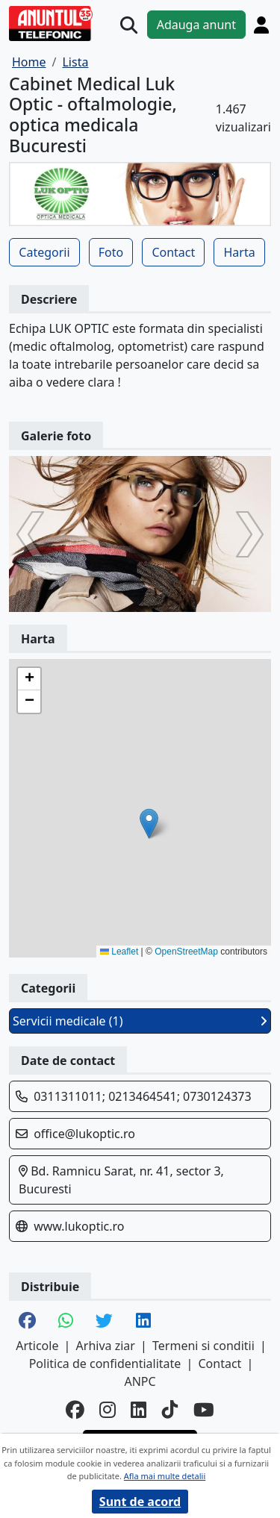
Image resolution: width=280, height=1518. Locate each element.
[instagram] (107, 1410)
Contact (173, 252)
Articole (37, 1345)
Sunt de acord (140, 1501)
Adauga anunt (196, 24)
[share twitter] (104, 1322)
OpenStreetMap (186, 951)
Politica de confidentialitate (105, 1363)
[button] (149, 823)
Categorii (44, 252)
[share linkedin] (143, 1322)
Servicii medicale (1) (140, 1021)
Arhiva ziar (105, 1345)
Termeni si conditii (203, 1345)
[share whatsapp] (66, 1322)
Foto (111, 252)
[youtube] (203, 1410)
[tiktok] (170, 1410)
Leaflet (119, 951)
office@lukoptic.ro (84, 1133)
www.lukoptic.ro (79, 1226)
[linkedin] (139, 1410)
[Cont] (261, 25)
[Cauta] (129, 25)
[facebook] (75, 1410)
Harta (239, 252)
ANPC (139, 1381)
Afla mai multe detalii (164, 1475)
